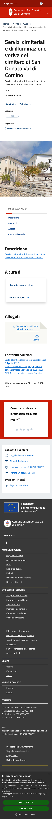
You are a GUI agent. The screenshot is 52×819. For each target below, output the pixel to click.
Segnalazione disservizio (17, 751)
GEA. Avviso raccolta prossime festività (23, 373)
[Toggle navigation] (5, 12)
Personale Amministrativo (18, 577)
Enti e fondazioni (14, 568)
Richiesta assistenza (16, 760)
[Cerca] (46, 12)
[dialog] (26, 795)
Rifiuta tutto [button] (26, 809)
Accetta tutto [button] (26, 802)
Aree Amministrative (16, 560)
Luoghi (9, 688)
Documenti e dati (14, 582)
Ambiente (11, 644)
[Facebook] (6, 542)
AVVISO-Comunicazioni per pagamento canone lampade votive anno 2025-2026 (24, 368)
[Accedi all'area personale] (41, 3)
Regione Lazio (10, 3)
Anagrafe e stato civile (16, 595)
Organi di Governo (14, 555)
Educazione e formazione (18, 631)
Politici (9, 573)
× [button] (49, 775)
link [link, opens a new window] (11, 796)
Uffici (8, 564)
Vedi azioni (26, 104)
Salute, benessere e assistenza (20, 648)
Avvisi (25, 23)
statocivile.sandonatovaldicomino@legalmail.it (24, 730)
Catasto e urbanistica (16, 613)
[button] (26, 814)
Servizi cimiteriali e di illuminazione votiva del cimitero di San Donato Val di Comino (25, 256)
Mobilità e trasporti (15, 617)
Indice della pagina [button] (17, 208)
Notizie (9, 666)
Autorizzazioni (13, 653)
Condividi (11, 104)
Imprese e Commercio (16, 608)
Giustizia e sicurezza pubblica (20, 635)
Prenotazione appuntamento (19, 746)
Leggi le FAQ (12, 755)
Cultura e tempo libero (16, 600)
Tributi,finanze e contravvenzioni (21, 640)
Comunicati (11, 671)
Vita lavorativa (13, 604)
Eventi (9, 692)
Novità (16, 23)
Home (6, 23)
